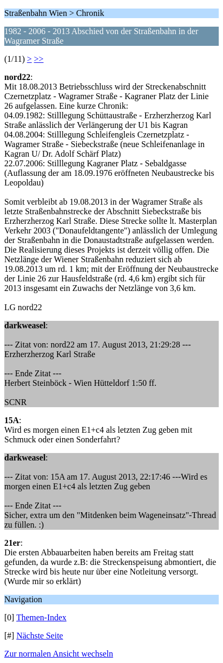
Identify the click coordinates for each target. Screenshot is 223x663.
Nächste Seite (40, 635)
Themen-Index (41, 617)
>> (39, 58)
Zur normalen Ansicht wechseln (58, 653)
